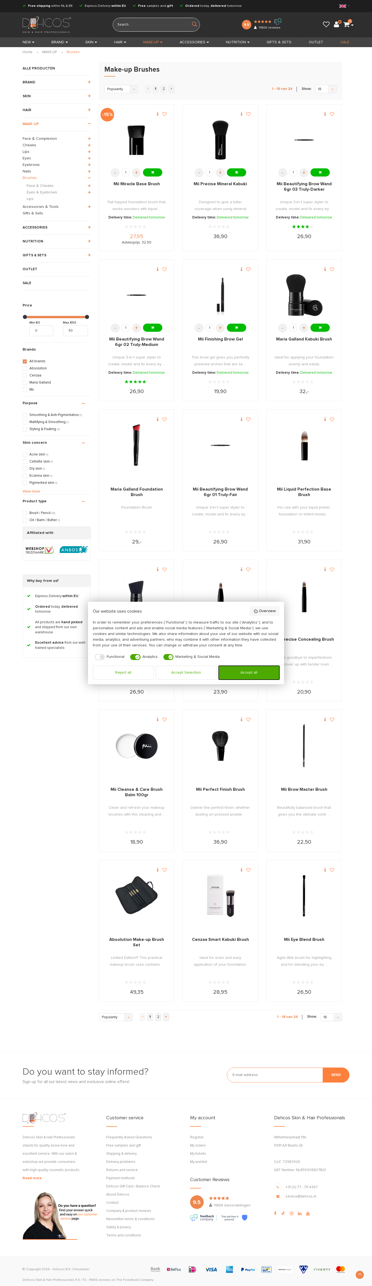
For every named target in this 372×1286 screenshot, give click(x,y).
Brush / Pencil (42, 513)
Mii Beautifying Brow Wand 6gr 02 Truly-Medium (136, 342)
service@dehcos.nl (301, 1196)
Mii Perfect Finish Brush (220, 789)
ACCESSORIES (194, 42)
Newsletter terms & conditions (130, 1219)
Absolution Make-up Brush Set (136, 942)
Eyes (27, 158)
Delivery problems (120, 1162)
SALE (344, 42)
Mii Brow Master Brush (304, 789)
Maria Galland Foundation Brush (137, 492)
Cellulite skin (41, 461)
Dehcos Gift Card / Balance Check (133, 1186)
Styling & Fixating (44, 429)
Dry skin (37, 468)
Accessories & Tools (41, 207)
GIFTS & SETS (279, 42)
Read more (32, 1178)
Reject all (123, 672)
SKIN (91, 42)
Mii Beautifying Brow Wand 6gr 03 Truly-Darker (304, 186)
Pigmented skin (43, 483)
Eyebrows (31, 165)
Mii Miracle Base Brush (137, 184)
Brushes (73, 52)
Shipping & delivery (121, 1154)
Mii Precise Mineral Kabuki (220, 184)
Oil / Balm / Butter (44, 520)
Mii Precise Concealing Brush (304, 639)
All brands (37, 361)
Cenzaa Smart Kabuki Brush (220, 939)
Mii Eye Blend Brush (304, 939)
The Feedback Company (135, 1280)
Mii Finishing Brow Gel (220, 339)
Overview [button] (265, 611)
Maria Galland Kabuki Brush (304, 339)
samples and (153, 6)
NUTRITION (237, 42)
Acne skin (38, 454)
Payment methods (120, 1178)
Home (27, 52)
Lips (26, 152)
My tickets (198, 1154)
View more (31, 491)
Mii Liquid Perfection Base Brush (304, 492)
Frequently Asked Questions (129, 1137)
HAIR (120, 42)
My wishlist (198, 1162)
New (28, 42)
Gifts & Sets (33, 213)
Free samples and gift (123, 1145)
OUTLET (316, 42)
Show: (307, 89)
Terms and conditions (123, 1235)
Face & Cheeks (40, 186)
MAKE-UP (152, 42)
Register (197, 1137)
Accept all (248, 672)
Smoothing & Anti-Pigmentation (55, 415)
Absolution (38, 368)
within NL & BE (48, 6)
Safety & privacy (118, 1227)
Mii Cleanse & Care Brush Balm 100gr (137, 792)
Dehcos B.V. (62, 1269)
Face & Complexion (40, 139)
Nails (27, 171)
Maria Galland (40, 382)
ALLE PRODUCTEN (39, 68)
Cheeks (29, 145)
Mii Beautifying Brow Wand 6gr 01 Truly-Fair (220, 492)
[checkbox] (109, 657)
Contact (112, 1203)
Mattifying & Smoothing (49, 422)
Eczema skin (40, 476)
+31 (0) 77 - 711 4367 (302, 1187)
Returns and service (122, 1170)
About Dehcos (117, 1194)
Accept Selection (186, 672)
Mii (31, 389)
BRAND (59, 42)
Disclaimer (82, 1269)
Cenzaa (35, 375)
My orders (198, 1145)
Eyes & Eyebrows (42, 192)
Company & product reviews (128, 1211)
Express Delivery (102, 6)
